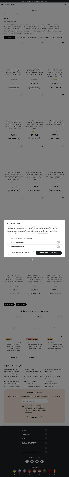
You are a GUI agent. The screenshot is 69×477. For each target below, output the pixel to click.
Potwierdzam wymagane (20, 253)
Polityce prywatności (43, 233)
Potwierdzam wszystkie (48, 253)
